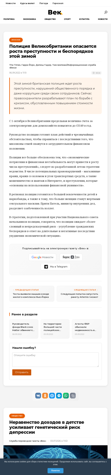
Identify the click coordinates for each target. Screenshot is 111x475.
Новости (11, 3)
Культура (84, 19)
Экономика (29, 19)
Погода (43, 3)
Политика (9, 19)
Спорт (67, 19)
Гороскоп (58, 3)
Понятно (55, 470)
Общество (50, 19)
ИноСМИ (16, 40)
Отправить (21, 372)
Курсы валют (27, 3)
